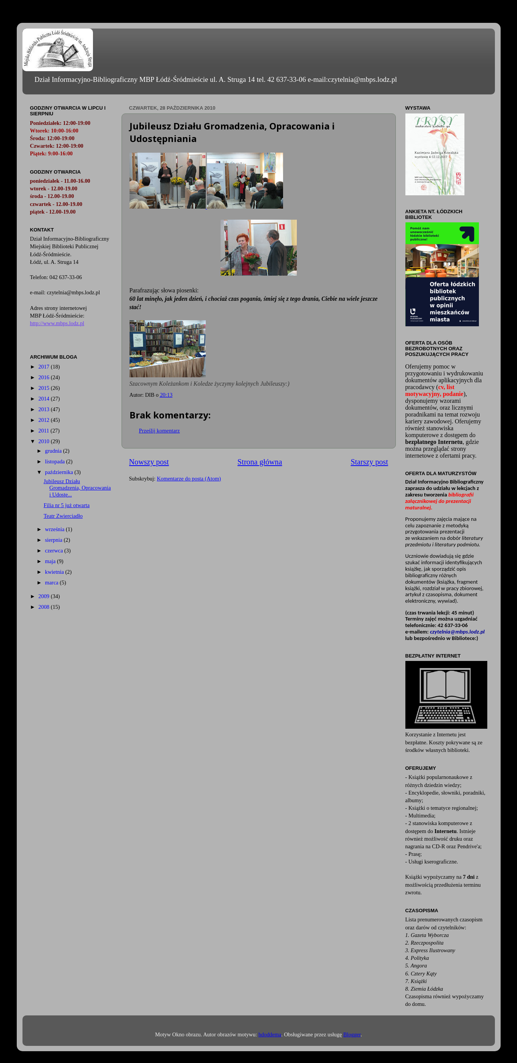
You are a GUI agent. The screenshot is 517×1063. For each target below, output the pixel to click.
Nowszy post (149, 462)
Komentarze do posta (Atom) (189, 479)
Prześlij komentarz (159, 431)
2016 (44, 377)
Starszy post (369, 462)
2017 (44, 367)
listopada (55, 461)
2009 (44, 596)
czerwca (54, 550)
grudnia (54, 451)
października (59, 472)
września (55, 529)
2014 (44, 399)
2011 (44, 431)
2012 (44, 420)
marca (52, 582)
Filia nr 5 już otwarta (66, 505)
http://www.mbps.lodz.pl (57, 323)
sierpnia (54, 540)
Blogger (352, 1034)
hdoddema (269, 1034)
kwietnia (55, 572)
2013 (44, 409)
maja (51, 561)
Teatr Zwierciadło (62, 516)
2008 (44, 607)
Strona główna (259, 462)
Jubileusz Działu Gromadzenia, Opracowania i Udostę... (76, 488)
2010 (44, 441)
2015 (44, 388)
